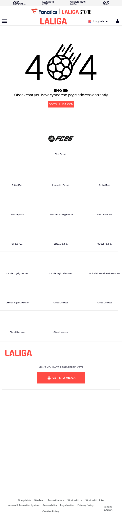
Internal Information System (23, 505)
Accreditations (56, 500)
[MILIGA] (116, 21)
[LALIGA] (53, 21)
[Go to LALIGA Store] (61, 11)
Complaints (24, 500)
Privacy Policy (85, 505)
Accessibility (50, 505)
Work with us (75, 500)
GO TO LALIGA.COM (61, 104)
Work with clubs (95, 500)
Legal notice (67, 505)
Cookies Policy (50, 511)
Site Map (39, 500)
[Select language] (98, 21)
